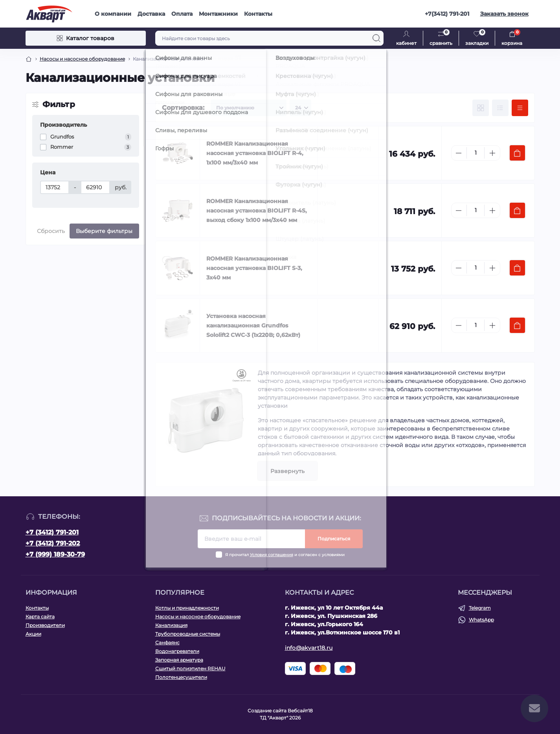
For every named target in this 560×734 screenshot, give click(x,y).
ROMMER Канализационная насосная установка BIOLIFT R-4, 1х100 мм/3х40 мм (254, 153)
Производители (45, 625)
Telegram (480, 608)
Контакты (258, 13)
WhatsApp (481, 620)
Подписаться (334, 539)
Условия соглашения (271, 554)
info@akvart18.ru (309, 647)
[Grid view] (480, 108)
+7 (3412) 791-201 (52, 532)
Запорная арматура (179, 660)
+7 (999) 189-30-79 (55, 554)
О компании (113, 13)
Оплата (182, 13)
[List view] (500, 108)
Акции (33, 634)
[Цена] (55, 187)
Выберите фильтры (104, 231)
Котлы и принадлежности (187, 608)
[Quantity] (475, 153)
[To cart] (517, 153)
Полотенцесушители (181, 677)
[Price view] (520, 108)
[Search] (376, 38)
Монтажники (218, 13)
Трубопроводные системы (187, 634)
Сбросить (51, 231)
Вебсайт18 (300, 711)
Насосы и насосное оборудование (82, 59)
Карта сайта (40, 616)
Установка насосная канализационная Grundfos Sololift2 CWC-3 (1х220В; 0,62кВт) (253, 325)
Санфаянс (167, 642)
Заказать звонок (504, 13)
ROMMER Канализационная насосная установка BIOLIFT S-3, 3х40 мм (254, 268)
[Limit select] (300, 108)
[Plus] (492, 153)
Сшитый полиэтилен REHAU (190, 668)
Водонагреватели (177, 651)
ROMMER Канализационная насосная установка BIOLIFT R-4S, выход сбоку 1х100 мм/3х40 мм (256, 211)
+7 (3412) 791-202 (53, 543)
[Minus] (458, 153)
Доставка (151, 13)
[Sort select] (248, 108)
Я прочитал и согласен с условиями (285, 554)
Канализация (171, 625)
